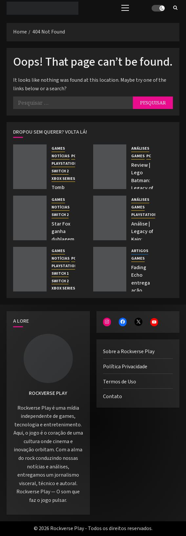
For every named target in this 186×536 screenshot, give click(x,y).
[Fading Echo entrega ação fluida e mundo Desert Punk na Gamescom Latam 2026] (110, 269)
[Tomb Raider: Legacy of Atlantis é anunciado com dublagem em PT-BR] (30, 166)
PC (73, 156)
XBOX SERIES (63, 179)
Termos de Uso (119, 381)
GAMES (58, 148)
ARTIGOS (139, 251)
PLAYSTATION (64, 163)
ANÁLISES (140, 148)
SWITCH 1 (60, 273)
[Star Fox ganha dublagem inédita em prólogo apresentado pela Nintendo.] (30, 218)
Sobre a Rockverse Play (129, 351)
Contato (112, 396)
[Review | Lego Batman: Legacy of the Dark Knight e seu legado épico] (110, 166)
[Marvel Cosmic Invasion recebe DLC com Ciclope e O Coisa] (30, 269)
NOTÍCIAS (61, 156)
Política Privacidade (125, 366)
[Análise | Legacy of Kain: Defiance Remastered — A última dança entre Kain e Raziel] (110, 218)
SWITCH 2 (60, 171)
